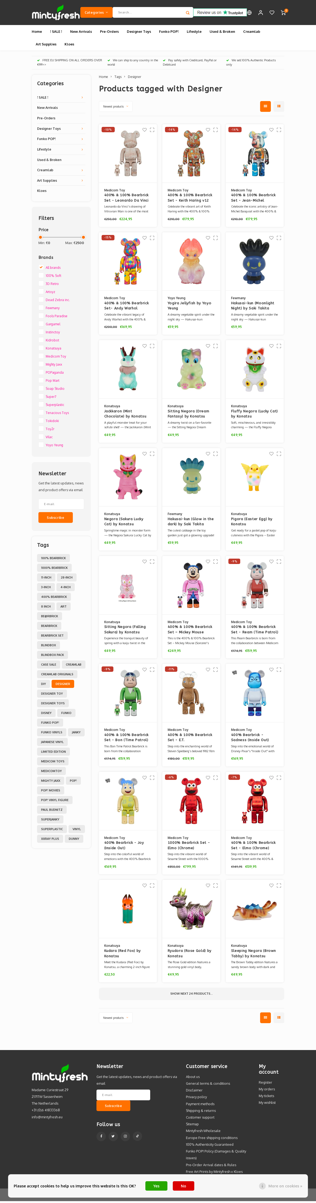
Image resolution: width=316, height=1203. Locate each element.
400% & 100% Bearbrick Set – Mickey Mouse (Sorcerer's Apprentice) (190, 632)
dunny (74, 841)
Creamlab (251, 33)
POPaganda (55, 374)
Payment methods (200, 1106)
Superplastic (55, 407)
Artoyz (50, 294)
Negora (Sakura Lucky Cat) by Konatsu (123, 523)
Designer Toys (139, 33)
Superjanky (50, 821)
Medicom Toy (56, 358)
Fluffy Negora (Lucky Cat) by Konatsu (254, 415)
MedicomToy (51, 773)
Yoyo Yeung (54, 447)
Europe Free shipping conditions (212, 1139)
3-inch (46, 589)
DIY (43, 686)
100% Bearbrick (53, 560)
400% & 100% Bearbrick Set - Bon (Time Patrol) (126, 739)
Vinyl (77, 831)
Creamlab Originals (57, 676)
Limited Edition (53, 753)
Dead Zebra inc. (58, 302)
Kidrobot (52, 342)
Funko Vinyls (51, 734)
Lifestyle (194, 33)
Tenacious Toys (57, 415)
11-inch (46, 579)
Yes (156, 1186)
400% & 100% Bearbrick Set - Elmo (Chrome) (253, 847)
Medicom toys (52, 763)
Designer (63, 686)
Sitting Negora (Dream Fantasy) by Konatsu (188, 415)
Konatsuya (53, 350)
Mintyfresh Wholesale (203, 1133)
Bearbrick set (52, 637)
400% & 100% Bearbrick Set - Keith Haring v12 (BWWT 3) (190, 200)
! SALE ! (56, 33)
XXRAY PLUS (50, 841)
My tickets (266, 1097)
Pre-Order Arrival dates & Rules (211, 1167)
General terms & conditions (208, 1085)
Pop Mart (52, 382)
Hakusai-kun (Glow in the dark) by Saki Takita (191, 523)
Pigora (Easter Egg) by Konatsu (251, 523)
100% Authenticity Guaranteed (210, 1146)
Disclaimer (194, 1092)
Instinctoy (53, 334)
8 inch (46, 608)
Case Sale (48, 666)
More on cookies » (285, 1186)
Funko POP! (169, 33)
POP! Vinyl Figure (55, 802)
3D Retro (52, 286)
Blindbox (48, 647)
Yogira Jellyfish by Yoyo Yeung (189, 307)
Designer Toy (52, 695)
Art (63, 608)
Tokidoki (52, 423)
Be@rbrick (49, 618)
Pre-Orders (109, 33)
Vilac (49, 439)
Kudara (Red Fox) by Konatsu (122, 955)
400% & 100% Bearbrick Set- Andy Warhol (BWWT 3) (126, 308)
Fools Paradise (56, 318)
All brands (53, 269)
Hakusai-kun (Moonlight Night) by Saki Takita (252, 307)
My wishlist (267, 1104)
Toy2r (50, 431)
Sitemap (192, 1126)
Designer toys (53, 705)
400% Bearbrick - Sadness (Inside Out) (250, 739)
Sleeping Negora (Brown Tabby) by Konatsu (253, 955)
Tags (117, 79)
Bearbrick (49, 628)
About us (193, 1078)
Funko (66, 715)
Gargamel (53, 326)
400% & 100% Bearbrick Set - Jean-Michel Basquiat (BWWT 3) (253, 200)
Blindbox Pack (52, 657)
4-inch (65, 589)
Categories (96, 13)
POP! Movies (50, 792)
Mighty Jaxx (54, 366)
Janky (76, 734)
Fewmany (53, 310)
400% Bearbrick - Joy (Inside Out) (124, 847)
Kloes (69, 46)
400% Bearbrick (54, 599)
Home (37, 33)
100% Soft (53, 278)
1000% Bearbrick (54, 570)
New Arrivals (81, 33)
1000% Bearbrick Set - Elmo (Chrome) (189, 847)
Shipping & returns (201, 1112)
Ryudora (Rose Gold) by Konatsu (189, 955)
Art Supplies (46, 46)
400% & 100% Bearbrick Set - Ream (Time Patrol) (254, 631)
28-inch (67, 579)
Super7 (51, 399)
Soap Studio (55, 390)
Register (265, 1084)
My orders (267, 1091)
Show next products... (191, 995)
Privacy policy (196, 1099)
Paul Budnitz (52, 811)
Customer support (200, 1119)
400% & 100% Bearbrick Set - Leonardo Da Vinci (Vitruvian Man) (126, 200)
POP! (73, 782)
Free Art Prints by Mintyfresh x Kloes (214, 1173)
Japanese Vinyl (52, 744)
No (183, 1186)
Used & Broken (222, 33)
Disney (46, 715)
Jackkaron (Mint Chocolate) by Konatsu (125, 415)
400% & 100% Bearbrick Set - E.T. (190, 739)
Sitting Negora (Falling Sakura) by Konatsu (125, 631)
